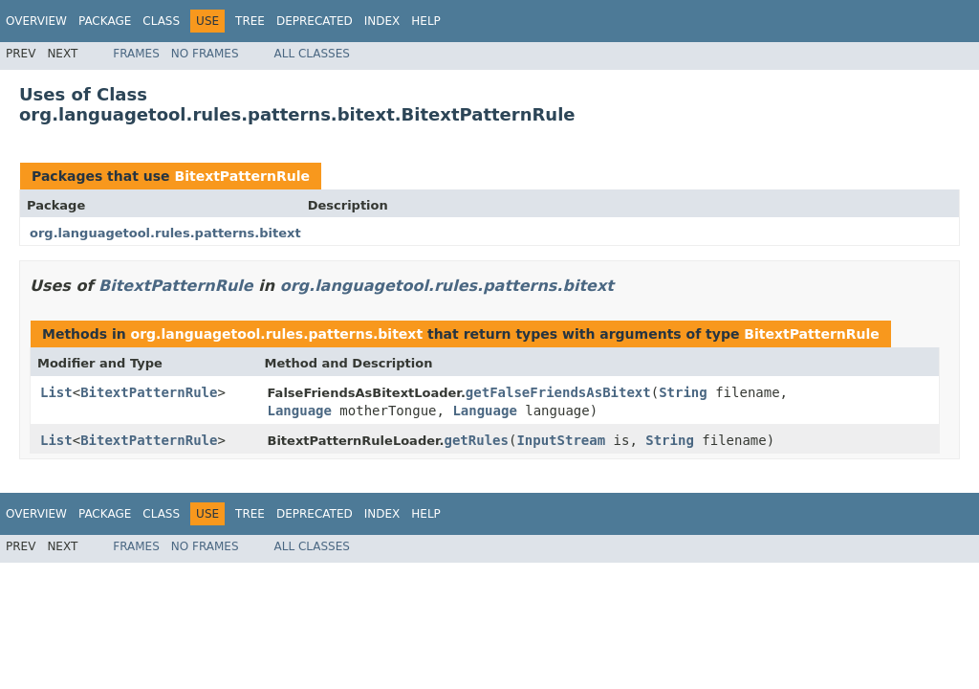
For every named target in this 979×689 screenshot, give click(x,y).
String (683, 392)
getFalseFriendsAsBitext (558, 392)
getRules (477, 440)
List (56, 392)
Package (104, 21)
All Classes (312, 53)
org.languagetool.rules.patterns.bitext (165, 233)
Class (161, 21)
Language (300, 410)
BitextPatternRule (242, 176)
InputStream (560, 440)
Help (426, 21)
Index (382, 21)
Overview (36, 21)
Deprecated (314, 21)
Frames (136, 53)
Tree (250, 21)
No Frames (205, 53)
